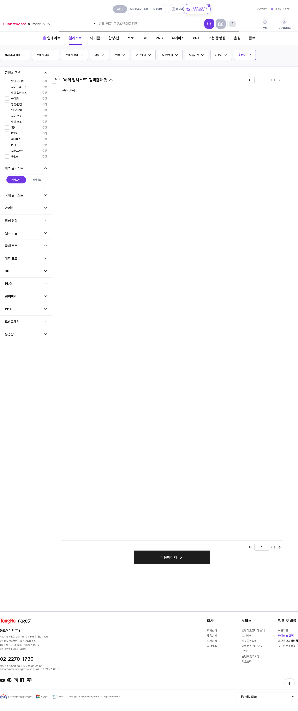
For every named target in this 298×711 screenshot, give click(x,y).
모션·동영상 (217, 38)
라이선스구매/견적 (252, 646)
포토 (130, 38)
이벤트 (288, 9)
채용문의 (212, 635)
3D (144, 38)
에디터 (179, 9)
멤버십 (120, 9)
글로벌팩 (157, 9)
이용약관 (283, 630)
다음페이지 (168, 557)
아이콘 (95, 38)
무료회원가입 (285, 24)
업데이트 (53, 38)
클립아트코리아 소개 (253, 630)
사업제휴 (212, 646)
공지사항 (247, 635)
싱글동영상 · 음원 (139, 9)
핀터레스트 (9, 679)
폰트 (252, 38)
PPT (196, 38)
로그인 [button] (265, 24)
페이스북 (22, 679)
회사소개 (212, 630)
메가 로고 (28, 24)
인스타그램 (15, 679)
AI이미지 (178, 38)
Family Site (249, 696)
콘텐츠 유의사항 (251, 656)
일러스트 (75, 38)
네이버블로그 (28, 679)
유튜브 (2, 679)
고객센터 (277, 9)
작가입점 (212, 640)
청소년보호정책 (287, 646)
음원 (237, 38)
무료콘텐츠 (262, 9)
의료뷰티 (247, 661)
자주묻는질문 (249, 640)
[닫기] (209, 5)
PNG (159, 38)
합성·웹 (113, 38)
